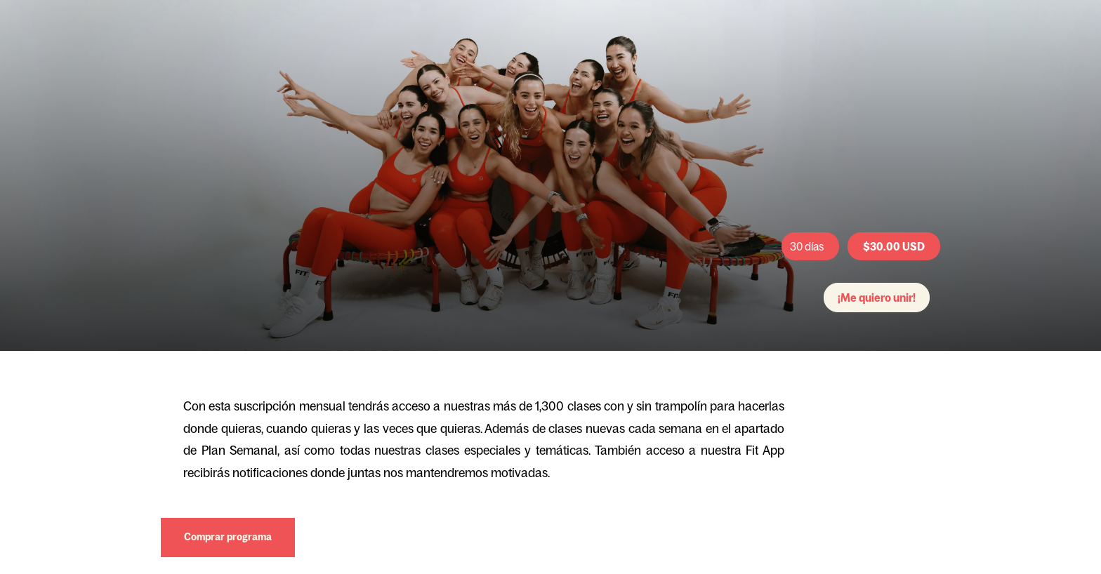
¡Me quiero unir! (877, 297)
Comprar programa (228, 536)
